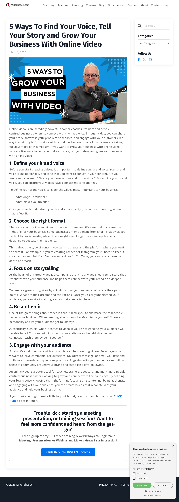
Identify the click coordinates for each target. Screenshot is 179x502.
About (117, 5)
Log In (167, 5)
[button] (153, 491)
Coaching (41, 5)
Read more (150, 463)
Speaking (71, 5)
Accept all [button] (142, 485)
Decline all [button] (163, 485)
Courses (85, 5)
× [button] (173, 446)
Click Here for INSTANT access (68, 452)
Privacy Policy (108, 485)
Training (56, 5)
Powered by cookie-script (153, 496)
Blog (97, 5)
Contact (130, 5)
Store (106, 5)
